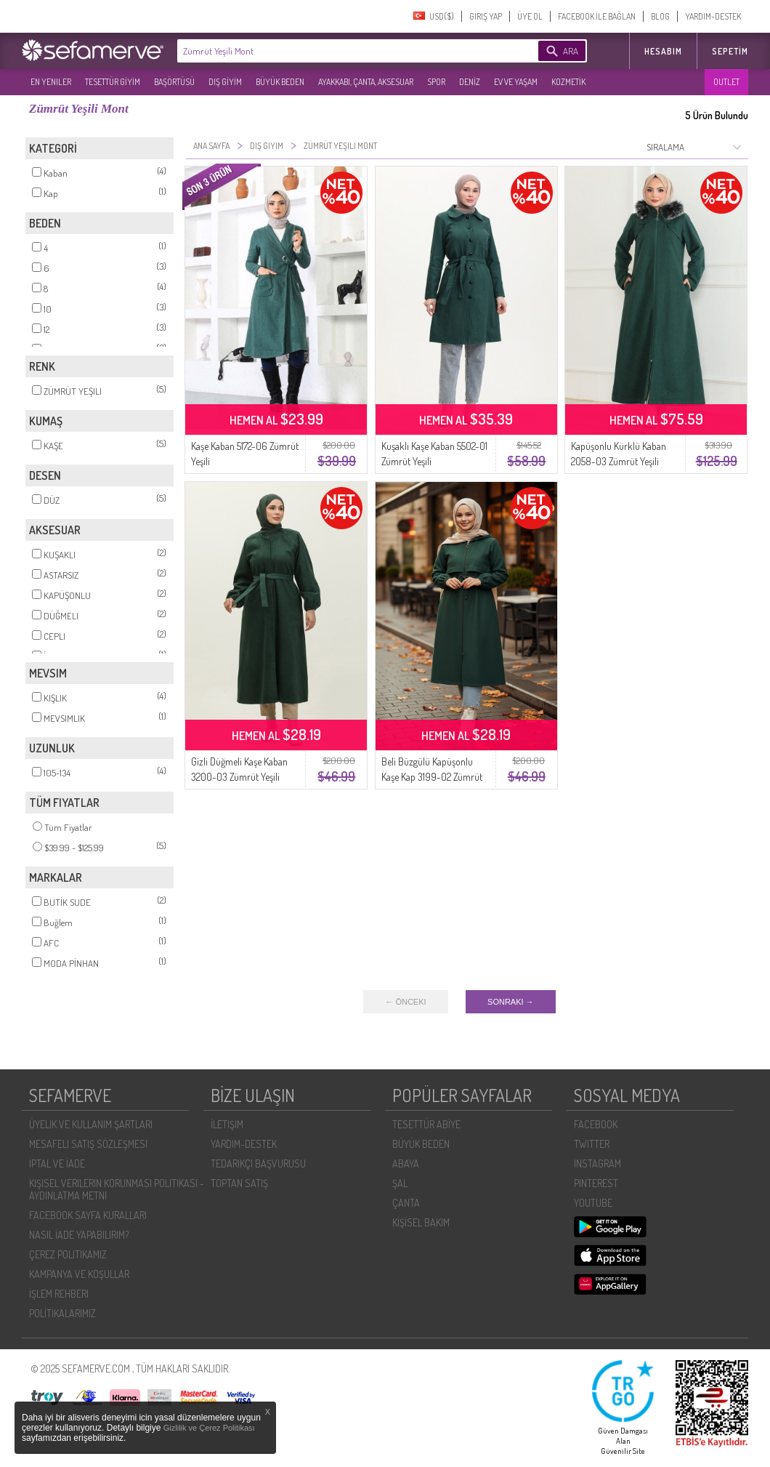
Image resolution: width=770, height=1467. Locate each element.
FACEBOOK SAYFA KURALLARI (88, 1215)
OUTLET (726, 81)
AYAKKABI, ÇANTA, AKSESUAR (365, 81)
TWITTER (591, 1144)
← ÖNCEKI (405, 1001)
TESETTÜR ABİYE (426, 1124)
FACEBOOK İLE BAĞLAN (597, 16)
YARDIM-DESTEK (713, 16)
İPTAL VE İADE (57, 1163)
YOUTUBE (593, 1203)
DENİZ (469, 81)
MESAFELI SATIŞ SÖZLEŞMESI (88, 1144)
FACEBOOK (595, 1124)
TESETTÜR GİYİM (112, 81)
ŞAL (400, 1183)
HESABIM (663, 51)
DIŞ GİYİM (225, 81)
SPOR (436, 81)
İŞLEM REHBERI (59, 1293)
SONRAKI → (510, 1001)
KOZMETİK (568, 81)
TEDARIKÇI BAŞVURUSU (258, 1163)
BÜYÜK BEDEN (280, 81)
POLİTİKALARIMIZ (62, 1313)
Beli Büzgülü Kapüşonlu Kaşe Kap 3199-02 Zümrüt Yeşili (431, 776)
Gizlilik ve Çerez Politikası (209, 1427)
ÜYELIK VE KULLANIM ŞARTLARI (91, 1124)
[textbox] (335, 51)
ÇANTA (406, 1203)
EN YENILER (51, 81)
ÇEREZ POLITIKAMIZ (68, 1254)
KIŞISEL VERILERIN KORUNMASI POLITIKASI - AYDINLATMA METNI (116, 1189)
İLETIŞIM (227, 1124)
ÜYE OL (530, 16)
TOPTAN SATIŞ (239, 1183)
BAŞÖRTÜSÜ (174, 81)
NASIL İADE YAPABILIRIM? (79, 1235)
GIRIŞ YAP (485, 16)
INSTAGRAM (597, 1163)
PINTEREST (596, 1183)
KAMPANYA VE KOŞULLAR (79, 1274)
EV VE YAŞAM (516, 81)
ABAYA (405, 1163)
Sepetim (730, 51)
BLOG (660, 16)
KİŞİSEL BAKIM (421, 1222)
